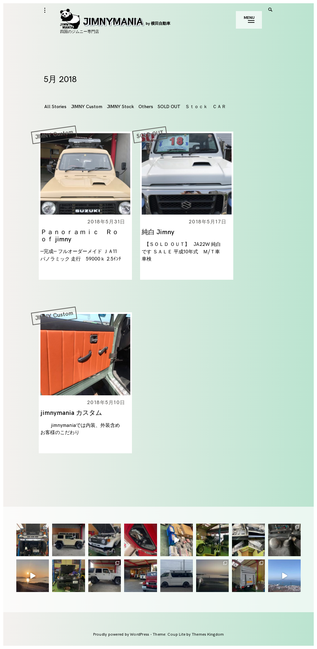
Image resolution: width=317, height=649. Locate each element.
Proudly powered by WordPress (121, 634)
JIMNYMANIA (115, 22)
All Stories (55, 106)
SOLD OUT (169, 106)
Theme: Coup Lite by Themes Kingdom (188, 634)
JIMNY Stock (120, 106)
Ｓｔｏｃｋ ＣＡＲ (205, 106)
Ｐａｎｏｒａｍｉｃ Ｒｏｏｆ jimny (79, 235)
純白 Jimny (158, 232)
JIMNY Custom (86, 106)
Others (145, 106)
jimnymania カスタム (71, 413)
